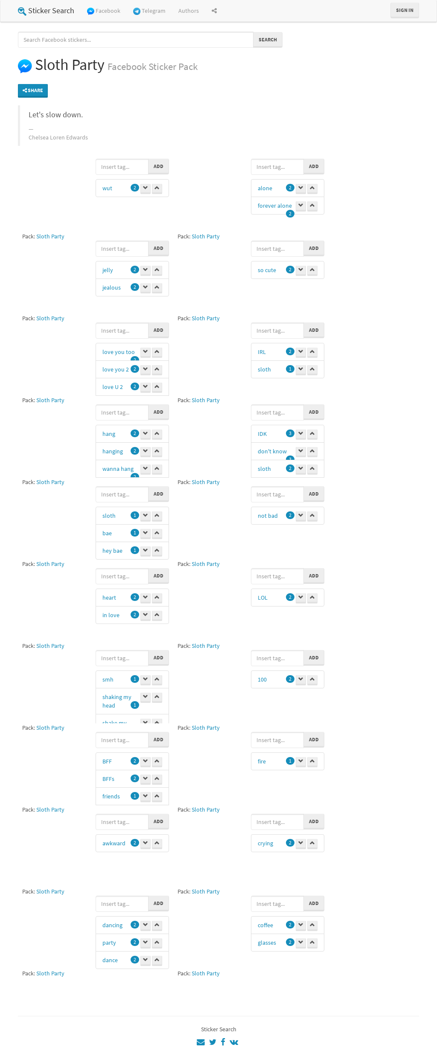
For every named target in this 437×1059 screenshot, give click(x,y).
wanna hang (118, 469)
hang (108, 434)
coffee (265, 925)
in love (110, 615)
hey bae (112, 550)
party (109, 942)
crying (265, 843)
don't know (272, 451)
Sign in (405, 10)
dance (110, 960)
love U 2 (112, 387)
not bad (268, 515)
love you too (118, 352)
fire (262, 761)
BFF (107, 761)
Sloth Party (50, 236)
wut (107, 188)
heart (109, 597)
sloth (264, 369)
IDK (262, 434)
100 (262, 679)
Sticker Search (46, 10)
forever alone (275, 205)
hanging (112, 451)
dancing (112, 925)
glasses (267, 942)
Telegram (149, 11)
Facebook (103, 11)
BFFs (108, 779)
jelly (107, 270)
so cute (267, 270)
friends (111, 796)
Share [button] (33, 90)
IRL (262, 352)
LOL (263, 597)
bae (107, 533)
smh (108, 679)
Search (268, 39)
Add (158, 166)
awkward (113, 843)
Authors (188, 11)
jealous (111, 287)
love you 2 (115, 369)
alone (265, 188)
